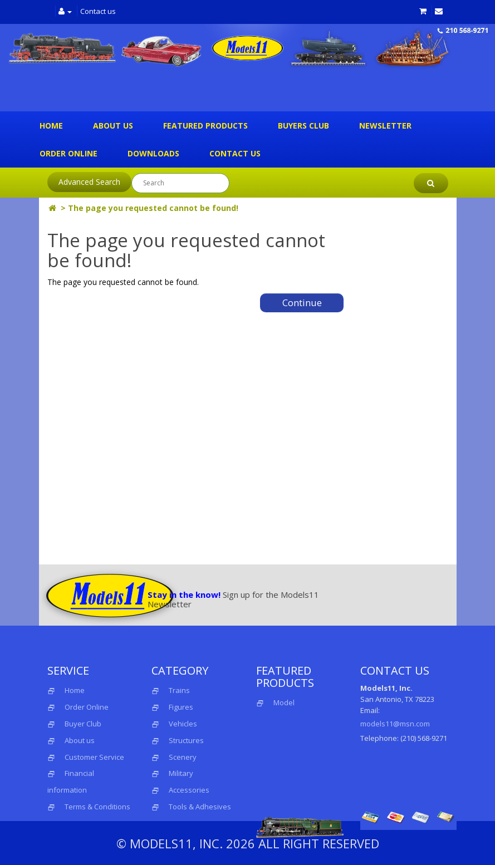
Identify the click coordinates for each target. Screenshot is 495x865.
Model (275, 702)
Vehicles (183, 724)
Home (51, 125)
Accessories (189, 790)
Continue (302, 302)
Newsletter (385, 125)
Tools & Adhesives (200, 807)
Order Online (68, 153)
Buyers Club (303, 125)
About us (113, 125)
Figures (181, 707)
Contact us (98, 11)
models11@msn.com (395, 724)
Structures (186, 740)
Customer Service (94, 757)
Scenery (183, 757)
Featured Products (205, 125)
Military (181, 773)
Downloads (153, 153)
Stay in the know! (184, 594)
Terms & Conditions (97, 807)
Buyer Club (83, 724)
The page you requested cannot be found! (153, 208)
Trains (179, 690)
